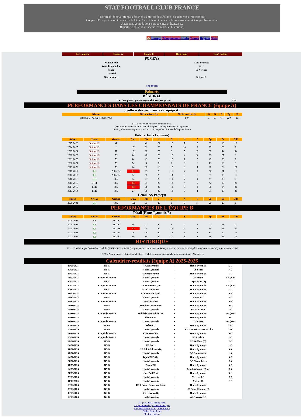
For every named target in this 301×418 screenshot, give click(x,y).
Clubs (185, 38)
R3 (94, 228)
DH (94, 179)
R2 (94, 224)
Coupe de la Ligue (161, 405)
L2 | (145, 402)
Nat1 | (151, 402)
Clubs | (146, 411)
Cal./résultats (220, 54)
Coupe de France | (142, 405)
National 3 (94, 143)
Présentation (82, 54)
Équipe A (118, 54)
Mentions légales (152, 414)
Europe (156, 38)
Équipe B (149, 54)
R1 (94, 171)
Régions (205, 38)
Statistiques (155, 411)
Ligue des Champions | (145, 408)
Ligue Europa (163, 408)
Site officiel (152, 85)
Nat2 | (157, 402)
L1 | (141, 402)
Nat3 (163, 402)
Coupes (194, 38)
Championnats (171, 38)
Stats (214, 38)
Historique (181, 54)
